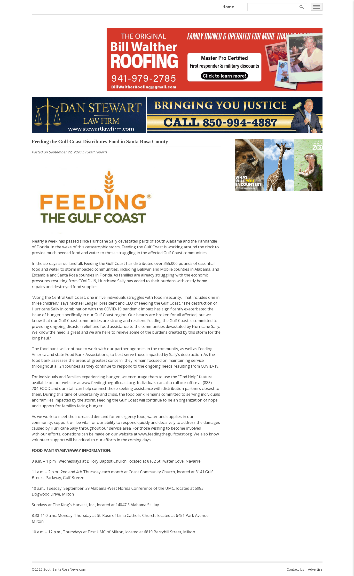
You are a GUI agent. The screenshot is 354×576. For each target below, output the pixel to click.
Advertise (315, 569)
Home (228, 6)
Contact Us (295, 569)
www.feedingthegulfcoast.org (108, 382)
